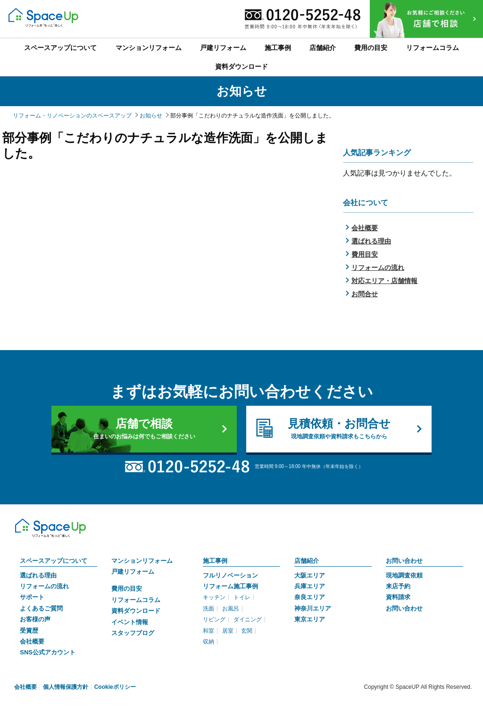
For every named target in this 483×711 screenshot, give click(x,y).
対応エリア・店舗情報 (384, 280)
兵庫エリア (309, 586)
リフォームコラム (135, 599)
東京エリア (309, 619)
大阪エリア (309, 575)
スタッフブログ (132, 632)
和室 (208, 630)
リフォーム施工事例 (230, 586)
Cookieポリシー (115, 687)
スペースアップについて (53, 560)
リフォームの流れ (377, 267)
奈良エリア (309, 597)
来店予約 (398, 586)
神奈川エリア (312, 608)
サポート (32, 597)
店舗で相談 (144, 429)
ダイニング (247, 619)
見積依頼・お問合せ (339, 429)
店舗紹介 (306, 560)
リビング (214, 619)
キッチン (214, 597)
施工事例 (215, 560)
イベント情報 (129, 622)
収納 (208, 641)
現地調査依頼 (404, 575)
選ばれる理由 (371, 241)
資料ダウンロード (135, 610)
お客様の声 (35, 619)
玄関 (246, 630)
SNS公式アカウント (47, 652)
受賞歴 (29, 630)
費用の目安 (126, 588)
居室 (227, 630)
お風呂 (230, 608)
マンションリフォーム (142, 560)
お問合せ (364, 294)
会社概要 (364, 228)
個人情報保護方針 (65, 687)
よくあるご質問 (41, 608)
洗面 (208, 608)
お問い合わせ (404, 560)
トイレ (241, 597)
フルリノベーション (230, 575)
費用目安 (364, 254)
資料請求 (398, 597)
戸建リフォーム (132, 571)
